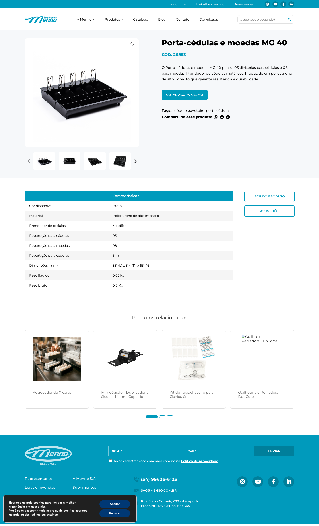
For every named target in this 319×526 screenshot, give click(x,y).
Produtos (114, 19)
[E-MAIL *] (217, 451)
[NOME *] (144, 451)
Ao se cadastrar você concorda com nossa (163, 462)
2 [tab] (162, 417)
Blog (162, 19)
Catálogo (140, 19)
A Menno (86, 19)
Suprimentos (84, 489)
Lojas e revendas (40, 489)
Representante (38, 480)
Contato (182, 19)
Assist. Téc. (269, 211)
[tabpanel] (57, 369)
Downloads (208, 19)
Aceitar (115, 504)
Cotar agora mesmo (184, 95)
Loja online (177, 4)
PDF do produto (269, 196)
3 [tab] (170, 417)
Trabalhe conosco (210, 4)
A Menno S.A (84, 480)
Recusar (115, 513)
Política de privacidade (199, 462)
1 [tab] (151, 417)
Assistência (244, 4)
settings (52, 515)
